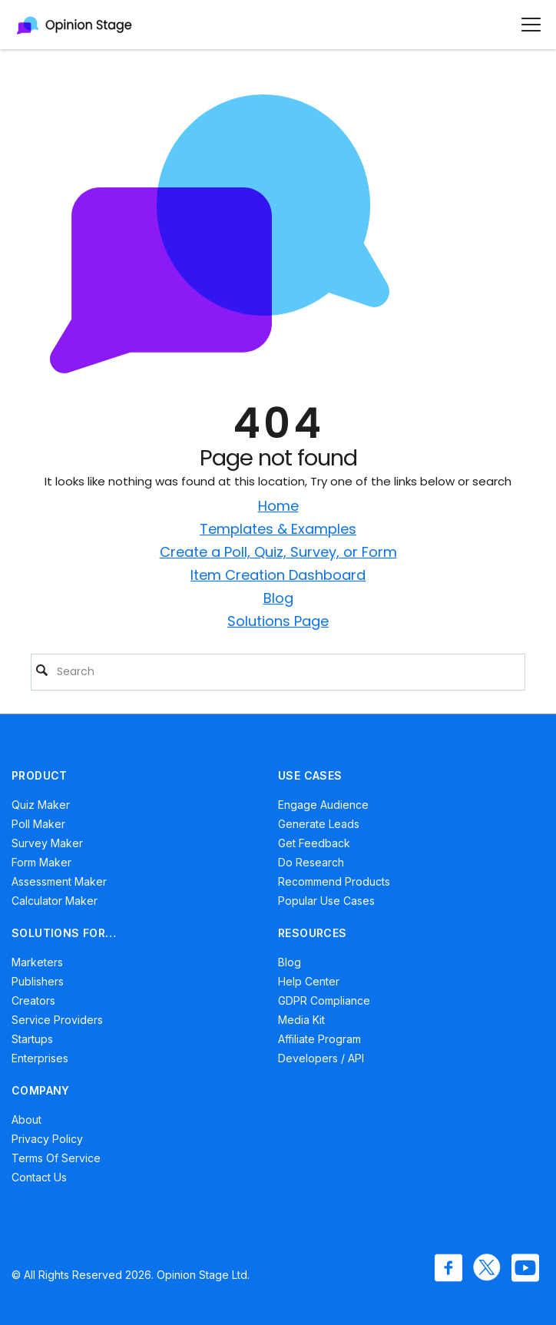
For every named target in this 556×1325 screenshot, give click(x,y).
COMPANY (41, 1090)
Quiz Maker (41, 804)
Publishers (38, 981)
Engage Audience (323, 804)
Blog (278, 598)
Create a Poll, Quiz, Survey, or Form (278, 551)
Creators (33, 1000)
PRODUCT (40, 775)
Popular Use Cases (326, 900)
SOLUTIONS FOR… (64, 932)
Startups (32, 1038)
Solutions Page (278, 621)
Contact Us (39, 1177)
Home (278, 505)
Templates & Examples (278, 528)
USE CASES (310, 775)
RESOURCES (312, 932)
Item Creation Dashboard (278, 575)
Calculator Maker (55, 900)
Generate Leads (318, 823)
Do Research (311, 862)
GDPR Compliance (324, 1000)
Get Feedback (314, 843)
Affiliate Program (319, 1038)
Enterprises (40, 1058)
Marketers (37, 962)
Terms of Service (56, 1157)
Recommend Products (334, 881)
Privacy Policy (47, 1138)
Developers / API (321, 1058)
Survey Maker (47, 843)
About (26, 1119)
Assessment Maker (59, 881)
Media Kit (301, 1019)
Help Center (308, 981)
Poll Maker (38, 823)
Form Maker (41, 862)
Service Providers (57, 1019)
